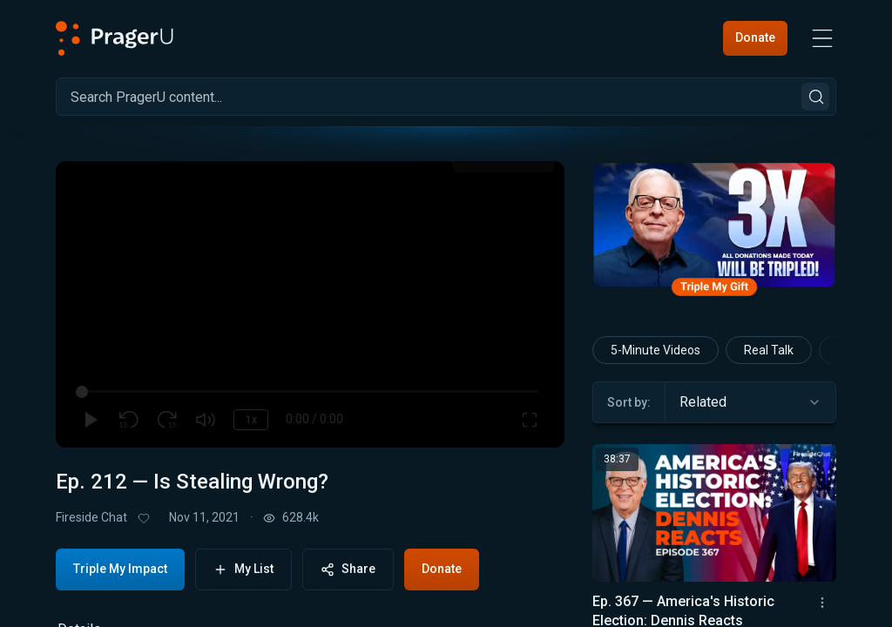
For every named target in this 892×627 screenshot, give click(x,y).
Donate (755, 37)
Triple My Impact (120, 569)
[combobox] (750, 402)
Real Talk (769, 350)
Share (348, 569)
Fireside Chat (91, 517)
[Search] (446, 97)
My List (243, 569)
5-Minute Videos (655, 350)
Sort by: (629, 402)
